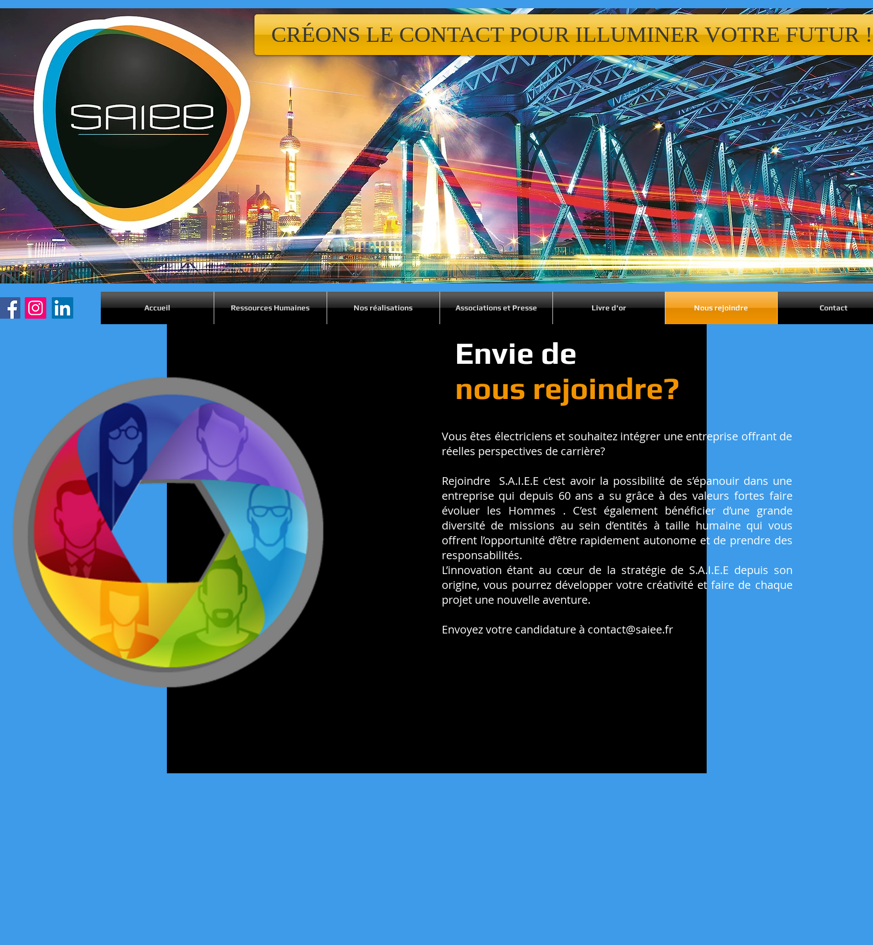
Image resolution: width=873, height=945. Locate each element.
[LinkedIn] (62, 308)
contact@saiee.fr (630, 629)
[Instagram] (35, 308)
